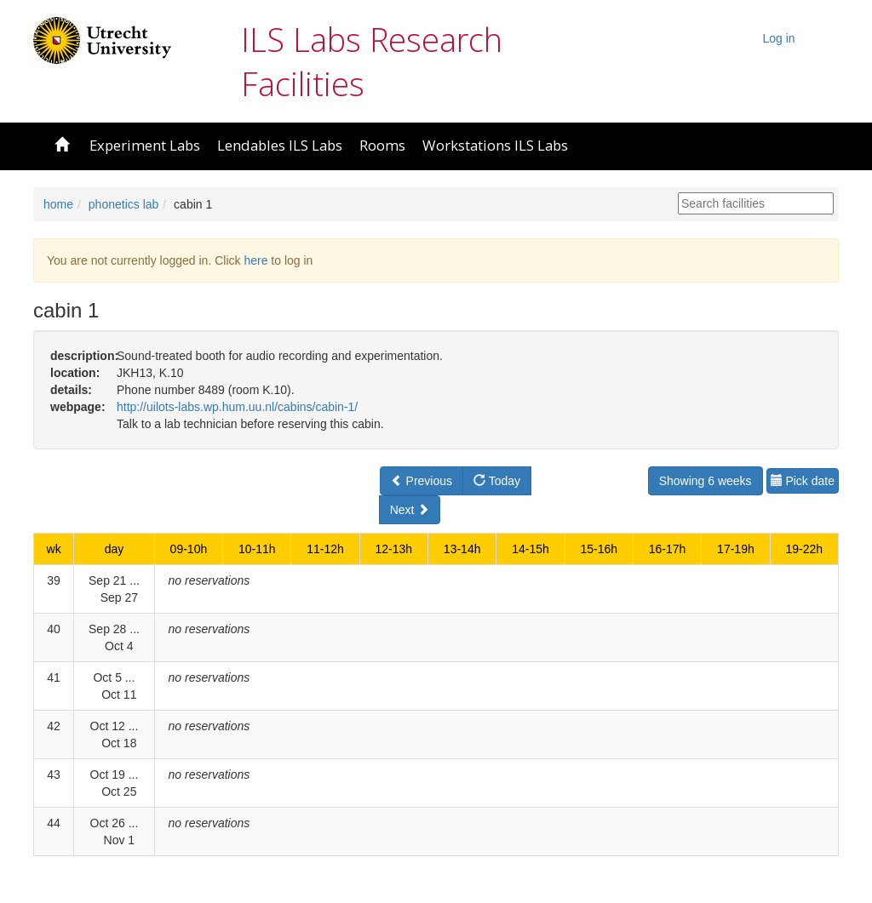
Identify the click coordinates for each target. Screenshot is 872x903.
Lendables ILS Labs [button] (279, 145)
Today (496, 481)
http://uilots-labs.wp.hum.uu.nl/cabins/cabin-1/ (237, 407)
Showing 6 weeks (705, 481)
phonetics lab (124, 204)
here (255, 260)
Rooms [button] (382, 145)
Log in (779, 38)
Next (410, 510)
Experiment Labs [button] (144, 145)
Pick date (803, 481)
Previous (421, 481)
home (58, 204)
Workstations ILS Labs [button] (495, 145)
